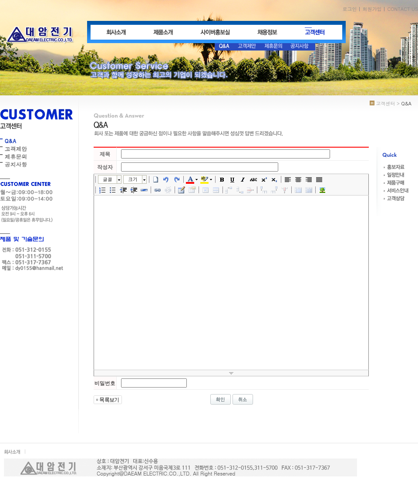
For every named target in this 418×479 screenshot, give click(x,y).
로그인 (349, 9)
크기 (133, 179)
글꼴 (107, 179)
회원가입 (371, 9)
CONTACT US (402, 9)
